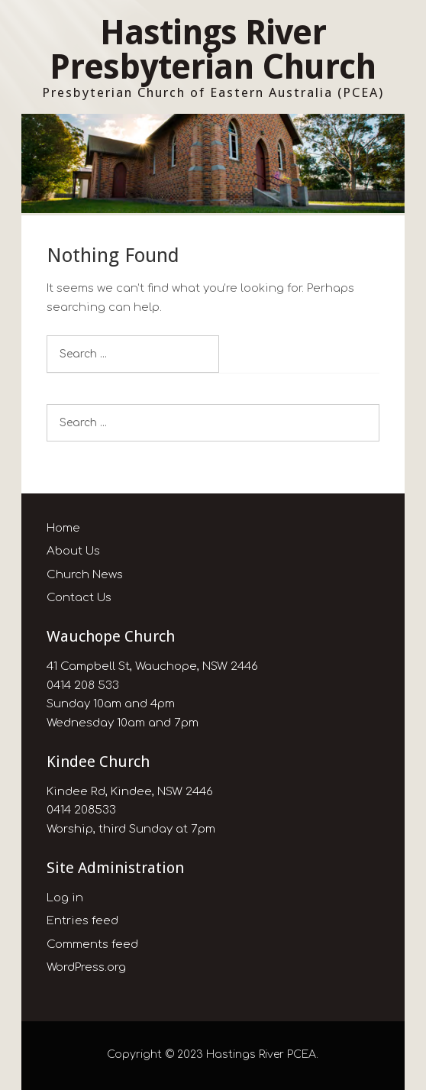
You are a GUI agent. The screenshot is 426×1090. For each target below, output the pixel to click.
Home (63, 528)
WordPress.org (86, 967)
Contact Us (79, 597)
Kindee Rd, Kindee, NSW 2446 (130, 791)
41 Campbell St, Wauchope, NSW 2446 (152, 666)
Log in (65, 897)
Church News (85, 574)
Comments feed (92, 944)
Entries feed (82, 920)
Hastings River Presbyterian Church (213, 49)
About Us (73, 551)
